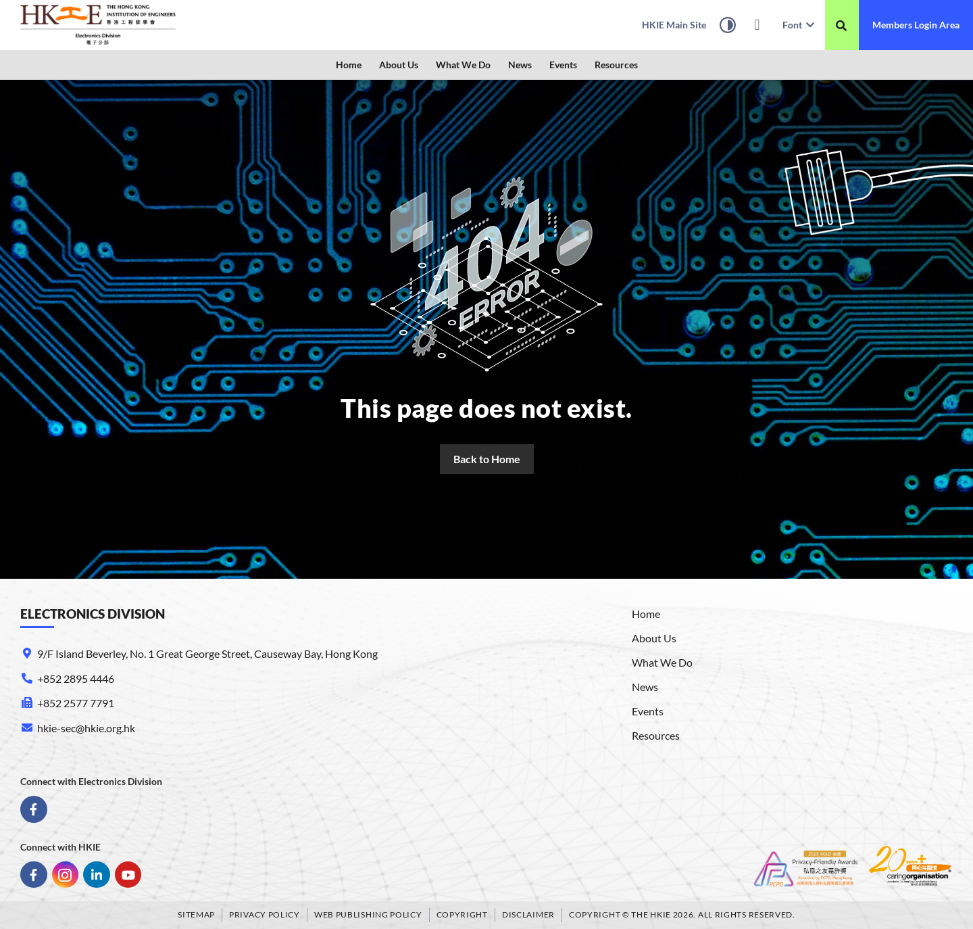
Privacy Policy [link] (264, 914)
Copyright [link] (462, 914)
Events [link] (563, 64)
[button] (398, 65)
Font (798, 24)
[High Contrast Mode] (727, 27)
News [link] (520, 64)
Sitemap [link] (196, 914)
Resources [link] (616, 64)
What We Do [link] (463, 64)
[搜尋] (841, 26)
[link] (98, 25)
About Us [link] (398, 64)
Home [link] (348, 64)
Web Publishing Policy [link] (368, 914)
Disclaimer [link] (528, 914)
